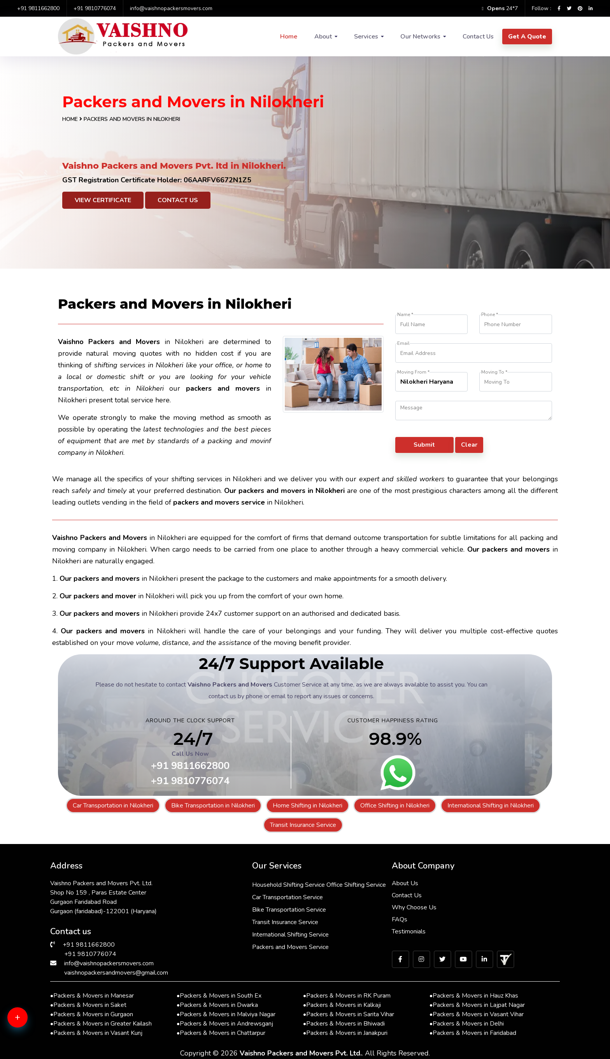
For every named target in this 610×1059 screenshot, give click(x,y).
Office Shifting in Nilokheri (394, 805)
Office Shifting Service (356, 885)
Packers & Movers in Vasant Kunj (96, 1033)
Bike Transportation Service (289, 909)
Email (403, 343)
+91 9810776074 (95, 8)
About (323, 36)
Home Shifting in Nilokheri (307, 805)
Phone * (489, 315)
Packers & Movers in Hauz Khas (473, 995)
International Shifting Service (290, 934)
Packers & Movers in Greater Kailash (101, 1023)
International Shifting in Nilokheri (490, 805)
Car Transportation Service (287, 897)
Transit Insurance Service (303, 825)
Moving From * (413, 372)
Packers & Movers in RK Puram (347, 995)
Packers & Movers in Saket (88, 1005)
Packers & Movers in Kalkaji (342, 1005)
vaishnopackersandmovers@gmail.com (116, 972)
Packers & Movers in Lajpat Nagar (477, 1005)
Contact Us (478, 36)
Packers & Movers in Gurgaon (91, 1014)
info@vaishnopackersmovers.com (171, 8)
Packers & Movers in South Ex (219, 995)
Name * (405, 315)
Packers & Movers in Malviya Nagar (226, 1014)
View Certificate (103, 200)
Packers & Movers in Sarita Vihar (348, 1014)
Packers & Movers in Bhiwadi (344, 1023)
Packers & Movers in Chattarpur (221, 1033)
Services (366, 36)
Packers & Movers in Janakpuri (345, 1033)
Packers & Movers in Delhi (466, 1023)
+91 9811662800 (38, 8)
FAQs (399, 919)
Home (288, 36)
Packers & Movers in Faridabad (472, 1033)
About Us (405, 883)
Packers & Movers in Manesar (92, 995)
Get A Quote (527, 36)
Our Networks (420, 36)
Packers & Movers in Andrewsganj (225, 1023)
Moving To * (494, 372)
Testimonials (409, 931)
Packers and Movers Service (290, 947)
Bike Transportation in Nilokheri (213, 805)
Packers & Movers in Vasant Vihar (476, 1014)
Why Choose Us (414, 907)
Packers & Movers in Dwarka (217, 1005)
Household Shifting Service (288, 885)
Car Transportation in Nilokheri (113, 805)
